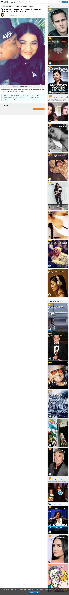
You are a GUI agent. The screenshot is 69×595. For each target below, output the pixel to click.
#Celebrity (16, 6)
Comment (36, 109)
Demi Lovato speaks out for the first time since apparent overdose (57, 538)
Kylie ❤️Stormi (51, 184)
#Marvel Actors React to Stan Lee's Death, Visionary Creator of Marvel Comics (57, 422)
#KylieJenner (24, 6)
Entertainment (6, 6)
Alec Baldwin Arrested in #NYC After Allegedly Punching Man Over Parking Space (57, 451)
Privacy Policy (51, 590)
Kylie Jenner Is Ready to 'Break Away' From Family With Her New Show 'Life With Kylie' (57, 243)
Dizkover (9, 2)
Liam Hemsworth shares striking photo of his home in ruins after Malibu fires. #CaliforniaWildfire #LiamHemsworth (58, 394)
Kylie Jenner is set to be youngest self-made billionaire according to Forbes (57, 69)
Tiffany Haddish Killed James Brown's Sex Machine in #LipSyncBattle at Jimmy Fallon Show (57, 510)
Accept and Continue (34, 592)
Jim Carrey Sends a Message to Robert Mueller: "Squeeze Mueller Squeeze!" (56, 567)
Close (42, 109)
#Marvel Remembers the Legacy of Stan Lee (57, 364)
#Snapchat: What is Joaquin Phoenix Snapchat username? (56, 11)
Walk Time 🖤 (51, 213)
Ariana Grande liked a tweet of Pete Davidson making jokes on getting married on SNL (58, 480)
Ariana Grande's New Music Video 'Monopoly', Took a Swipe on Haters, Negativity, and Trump (56, 307)
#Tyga (31, 6)
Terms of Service (62, 590)
